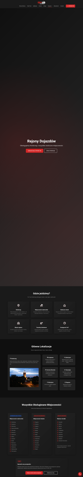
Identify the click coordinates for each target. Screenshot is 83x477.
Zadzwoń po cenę (50, 472)
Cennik (40, 6)
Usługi (44, 6)
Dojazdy (49, 6)
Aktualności (56, 6)
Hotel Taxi (29, 6)
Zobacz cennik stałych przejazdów (34, 472)
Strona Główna (22, 6)
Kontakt (62, 6)
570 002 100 (70, 6)
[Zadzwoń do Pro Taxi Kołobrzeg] (80, 474)
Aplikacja (35, 6)
